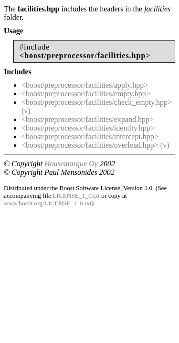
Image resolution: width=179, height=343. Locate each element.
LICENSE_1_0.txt (76, 195)
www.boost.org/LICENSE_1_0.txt (48, 203)
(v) (26, 111)
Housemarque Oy (71, 164)
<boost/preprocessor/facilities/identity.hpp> (88, 128)
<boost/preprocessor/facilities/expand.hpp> (87, 119)
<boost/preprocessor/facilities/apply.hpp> (84, 85)
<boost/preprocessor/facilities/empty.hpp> (85, 94)
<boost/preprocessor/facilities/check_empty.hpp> (96, 102)
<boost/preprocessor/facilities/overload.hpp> (89, 145)
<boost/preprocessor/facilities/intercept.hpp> (89, 136)
